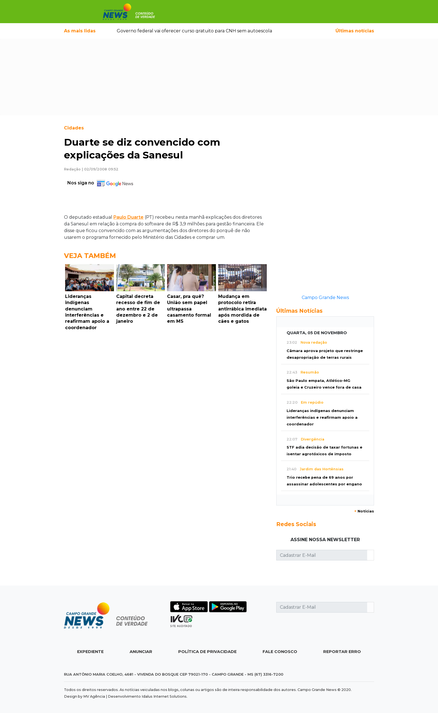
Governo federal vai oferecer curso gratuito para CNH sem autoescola (194, 30)
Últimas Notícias (299, 310)
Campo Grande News (325, 297)
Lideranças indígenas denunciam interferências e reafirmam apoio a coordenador (322, 417)
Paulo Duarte (128, 217)
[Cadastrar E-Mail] (321, 555)
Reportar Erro (342, 651)
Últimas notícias (354, 30)
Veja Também (90, 256)
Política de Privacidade (207, 651)
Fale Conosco (280, 651)
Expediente (90, 651)
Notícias (364, 511)
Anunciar (141, 651)
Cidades (74, 128)
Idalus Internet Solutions (164, 696)
